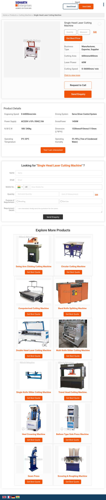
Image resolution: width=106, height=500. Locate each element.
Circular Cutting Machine (73, 266)
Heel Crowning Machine (33, 434)
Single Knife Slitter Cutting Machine (33, 392)
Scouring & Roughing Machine (72, 476)
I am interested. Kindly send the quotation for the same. (59, 209)
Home (5, 15)
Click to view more (72, 75)
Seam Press (33, 476)
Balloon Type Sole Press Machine (72, 434)
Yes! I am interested (53, 150)
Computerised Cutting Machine (33, 308)
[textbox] (84, 32)
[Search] (77, 2)
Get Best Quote (33, 272)
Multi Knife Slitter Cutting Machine (73, 350)
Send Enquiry (78, 94)
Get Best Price (73, 38)
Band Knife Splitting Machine (72, 308)
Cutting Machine (25, 15)
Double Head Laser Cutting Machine (33, 350)
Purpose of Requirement (9, 201)
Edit (95, 32)
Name (11, 173)
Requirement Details (9, 209)
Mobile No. (10, 187)
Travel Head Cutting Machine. (72, 392)
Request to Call (78, 85)
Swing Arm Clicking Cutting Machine (33, 266)
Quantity (10, 194)
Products (13, 15)
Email (12, 180)
